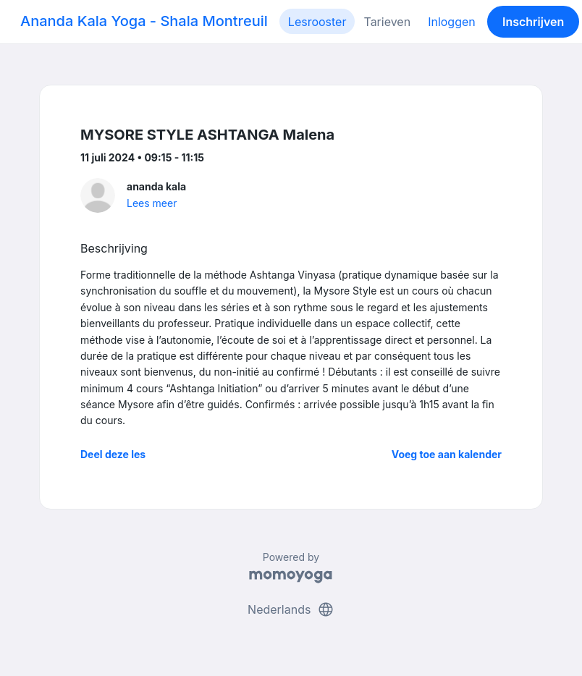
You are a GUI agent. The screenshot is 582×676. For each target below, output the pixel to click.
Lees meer (152, 203)
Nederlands (291, 609)
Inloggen (452, 21)
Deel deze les (113, 454)
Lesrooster (317, 21)
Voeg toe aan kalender (447, 454)
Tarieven (386, 21)
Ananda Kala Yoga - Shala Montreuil (144, 21)
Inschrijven (533, 21)
